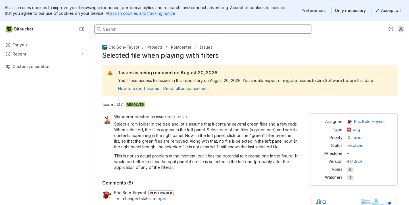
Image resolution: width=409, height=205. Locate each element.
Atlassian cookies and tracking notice (140, 13)
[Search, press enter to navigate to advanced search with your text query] (203, 29)
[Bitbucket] (20, 29)
